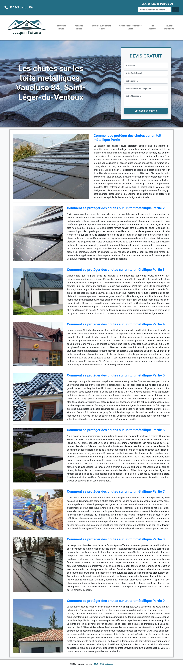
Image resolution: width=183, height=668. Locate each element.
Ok (175, 9)
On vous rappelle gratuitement (157, 4)
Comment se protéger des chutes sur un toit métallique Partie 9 (116, 601)
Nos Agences (152, 27)
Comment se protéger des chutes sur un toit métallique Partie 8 (116, 539)
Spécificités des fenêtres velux (130, 27)
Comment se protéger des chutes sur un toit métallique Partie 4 (116, 324)
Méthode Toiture (79, 27)
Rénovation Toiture (61, 27)
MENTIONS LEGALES (103, 664)
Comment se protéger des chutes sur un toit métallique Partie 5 (116, 375)
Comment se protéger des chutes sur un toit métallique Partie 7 (116, 491)
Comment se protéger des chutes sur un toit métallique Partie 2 (116, 208)
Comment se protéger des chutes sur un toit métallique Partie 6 (116, 430)
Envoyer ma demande (146, 110)
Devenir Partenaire (169, 27)
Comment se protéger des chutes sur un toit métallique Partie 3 (116, 270)
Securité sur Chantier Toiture (101, 27)
